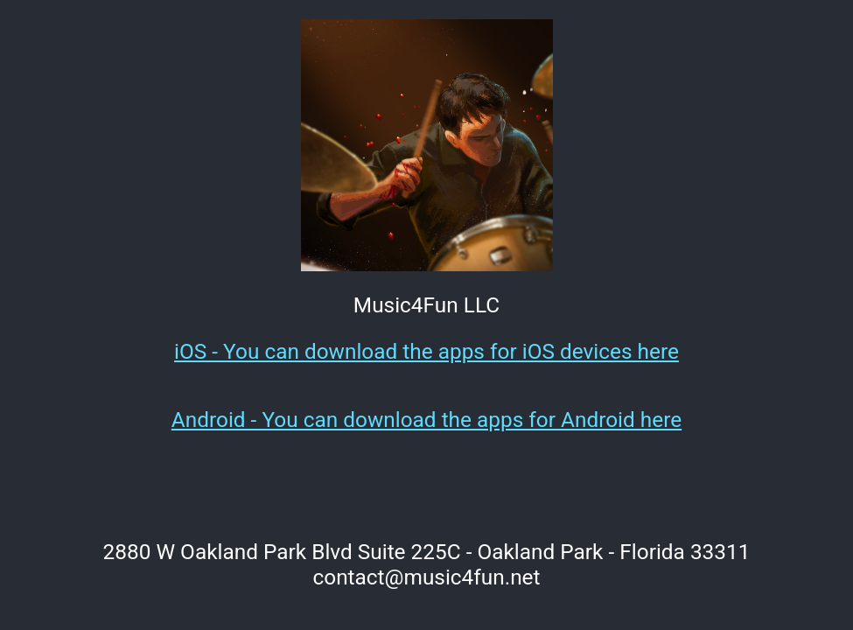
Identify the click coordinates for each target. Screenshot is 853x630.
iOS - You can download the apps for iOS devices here (426, 351)
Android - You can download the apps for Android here (426, 419)
